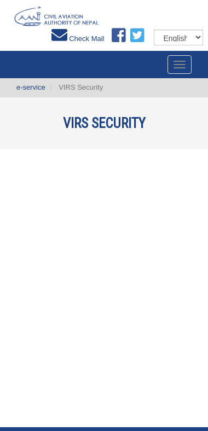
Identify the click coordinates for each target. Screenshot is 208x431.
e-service (30, 87)
